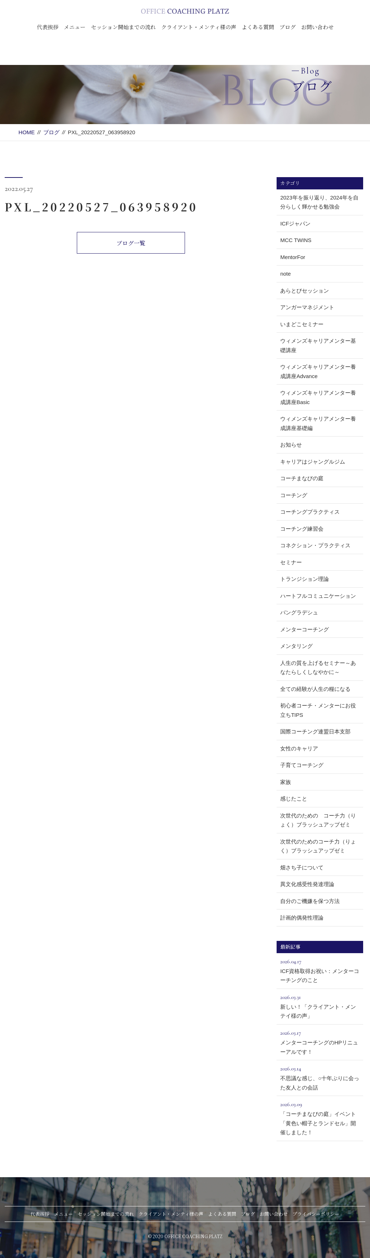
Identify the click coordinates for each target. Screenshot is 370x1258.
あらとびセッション (304, 291)
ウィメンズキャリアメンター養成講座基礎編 (318, 423)
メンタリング (296, 646)
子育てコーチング (301, 765)
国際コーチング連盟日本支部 (315, 731)
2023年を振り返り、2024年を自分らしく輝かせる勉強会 (319, 202)
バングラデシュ (299, 612)
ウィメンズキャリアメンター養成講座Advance (318, 371)
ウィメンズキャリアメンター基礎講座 (318, 345)
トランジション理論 (304, 579)
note (285, 274)
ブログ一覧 (130, 243)
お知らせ (291, 445)
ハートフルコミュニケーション (318, 596)
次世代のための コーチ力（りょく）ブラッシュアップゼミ (318, 820)
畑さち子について (301, 867)
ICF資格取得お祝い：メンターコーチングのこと (320, 970)
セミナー (291, 562)
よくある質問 (258, 27)
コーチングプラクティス (310, 512)
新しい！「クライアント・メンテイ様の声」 (320, 1005)
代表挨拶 (47, 27)
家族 (285, 782)
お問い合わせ (317, 27)
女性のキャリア (299, 748)
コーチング (293, 495)
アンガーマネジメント (307, 307)
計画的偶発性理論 (301, 918)
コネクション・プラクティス (315, 545)
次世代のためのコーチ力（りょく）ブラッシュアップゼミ (318, 846)
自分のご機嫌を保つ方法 (310, 901)
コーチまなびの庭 (301, 478)
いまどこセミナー (301, 324)
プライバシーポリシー (315, 1213)
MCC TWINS (295, 240)
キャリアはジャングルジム (312, 462)
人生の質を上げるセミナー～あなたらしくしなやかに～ (318, 667)
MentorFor (292, 257)
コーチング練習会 (301, 529)
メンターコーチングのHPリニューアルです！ (320, 1041)
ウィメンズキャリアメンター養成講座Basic (318, 397)
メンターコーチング (304, 629)
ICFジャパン (295, 223)
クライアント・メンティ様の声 (198, 27)
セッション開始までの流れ (123, 27)
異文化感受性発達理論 (307, 884)
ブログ (287, 27)
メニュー (74, 27)
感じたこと (293, 798)
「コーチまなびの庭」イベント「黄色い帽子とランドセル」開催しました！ (320, 1117)
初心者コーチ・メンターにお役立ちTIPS (318, 710)
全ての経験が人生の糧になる (315, 689)
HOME (26, 132)
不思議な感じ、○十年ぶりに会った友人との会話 (320, 1077)
